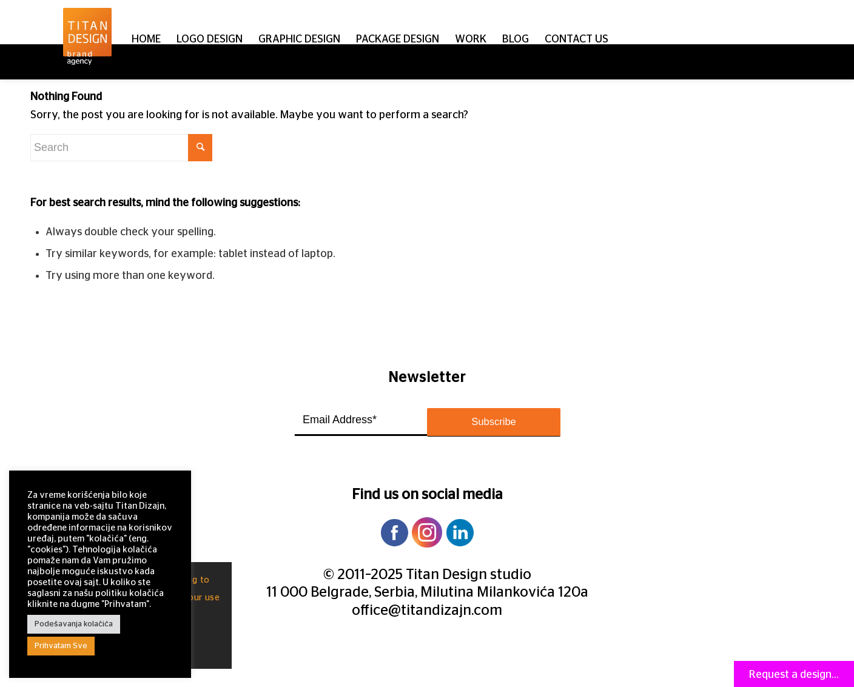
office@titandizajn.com (427, 610)
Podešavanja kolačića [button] (74, 624)
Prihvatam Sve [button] (61, 646)
